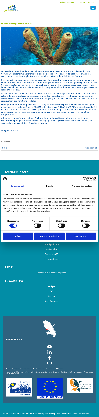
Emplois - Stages (65, 2)
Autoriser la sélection (49, 236)
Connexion (90, 2)
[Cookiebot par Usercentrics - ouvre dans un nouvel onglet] (84, 179)
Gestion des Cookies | (64, 413)
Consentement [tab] (17, 186)
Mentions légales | (37, 413)
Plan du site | (50, 413)
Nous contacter (79, 2)
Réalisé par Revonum (81, 413)
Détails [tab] (49, 186)
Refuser (18, 236)
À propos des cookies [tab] (82, 186)
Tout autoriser (80, 236)
